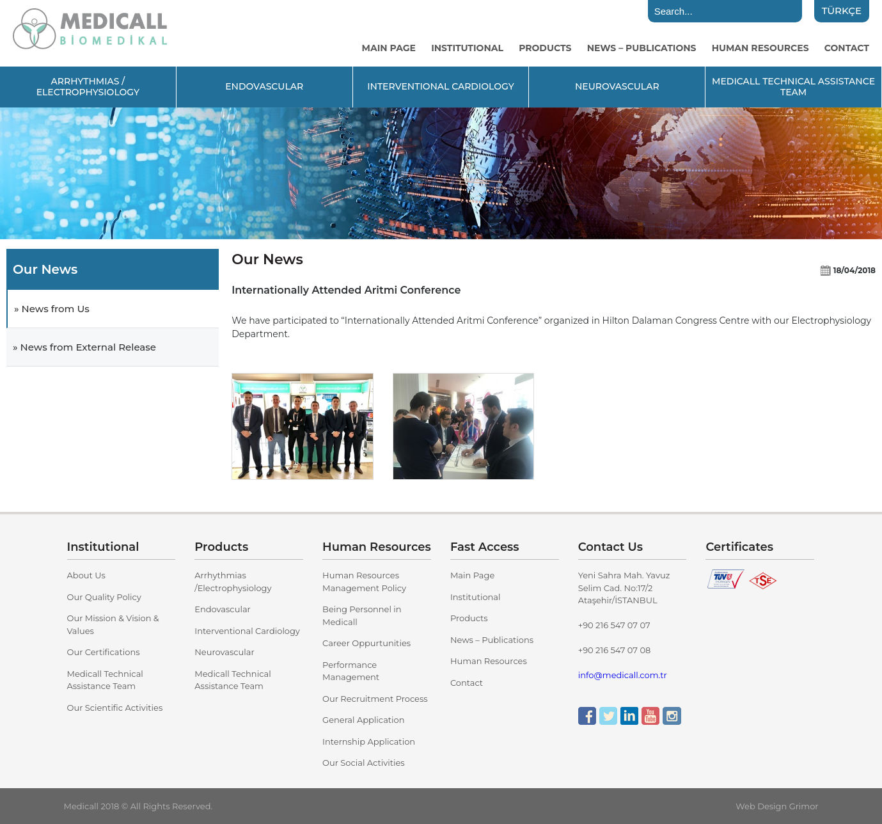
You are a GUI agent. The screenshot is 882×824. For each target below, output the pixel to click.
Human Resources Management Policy (364, 581)
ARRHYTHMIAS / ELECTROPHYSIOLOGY (88, 86)
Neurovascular (224, 652)
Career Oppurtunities (366, 643)
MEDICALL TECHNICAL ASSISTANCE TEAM (793, 86)
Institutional (475, 597)
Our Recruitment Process (375, 698)
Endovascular (222, 609)
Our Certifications (103, 652)
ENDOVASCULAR (264, 86)
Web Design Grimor (777, 806)
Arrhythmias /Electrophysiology (232, 581)
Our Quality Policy (104, 597)
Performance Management (350, 671)
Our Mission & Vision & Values (113, 624)
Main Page (472, 575)
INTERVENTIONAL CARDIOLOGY (440, 86)
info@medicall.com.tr (622, 675)
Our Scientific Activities (115, 707)
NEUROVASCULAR (617, 86)
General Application (363, 720)
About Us (86, 575)
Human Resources (488, 661)
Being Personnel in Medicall (362, 615)
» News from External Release (84, 347)
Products (469, 618)
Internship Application (368, 741)
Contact (466, 682)
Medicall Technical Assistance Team (105, 680)
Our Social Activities (363, 762)
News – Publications (491, 640)
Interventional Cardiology (247, 631)
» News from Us (52, 309)
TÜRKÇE (842, 10)
